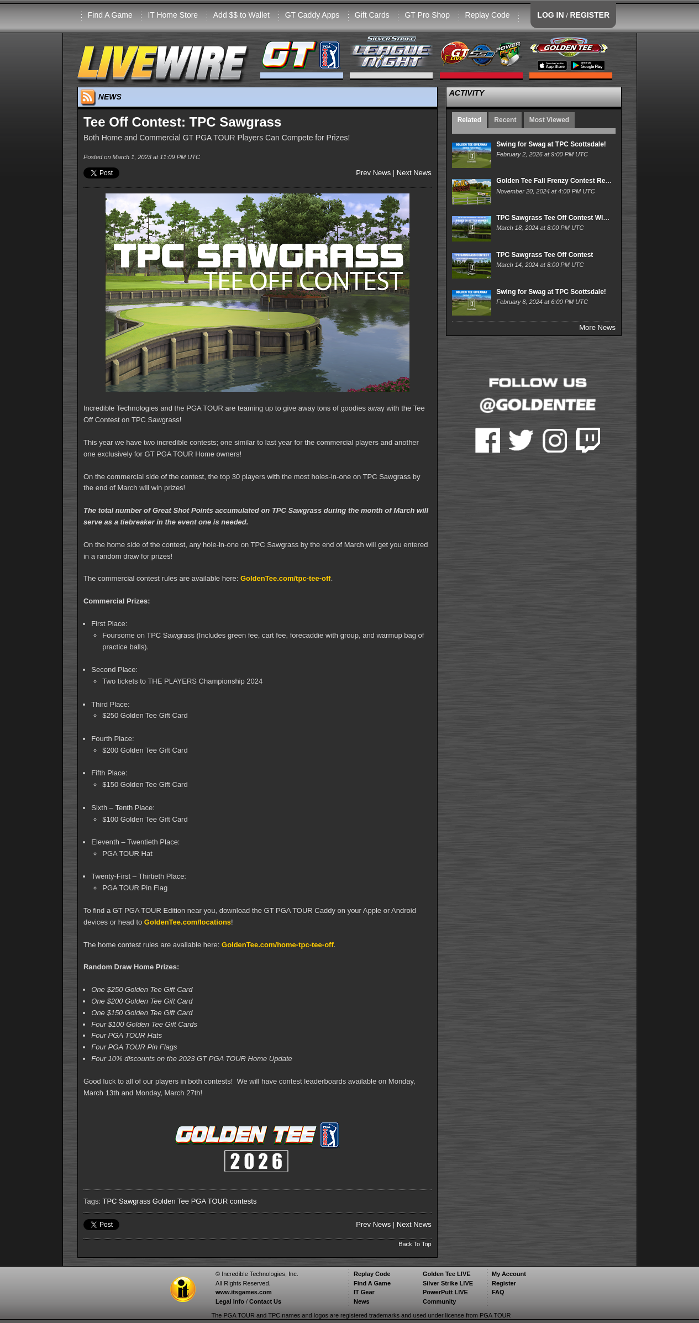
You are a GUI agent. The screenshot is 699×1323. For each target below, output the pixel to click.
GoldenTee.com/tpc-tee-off (285, 578)
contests (243, 1201)
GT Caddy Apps (312, 15)
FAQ (498, 1292)
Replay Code (487, 15)
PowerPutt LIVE (445, 1292)
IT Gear (364, 1292)
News (362, 1301)
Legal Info (230, 1301)
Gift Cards (372, 15)
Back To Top (415, 1244)
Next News (414, 173)
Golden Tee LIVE (447, 1274)
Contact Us (265, 1301)
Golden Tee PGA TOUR (190, 1201)
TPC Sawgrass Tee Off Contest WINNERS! (562, 218)
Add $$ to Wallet (241, 15)
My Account (509, 1274)
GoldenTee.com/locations (187, 922)
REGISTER (589, 15)
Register (504, 1283)
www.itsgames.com (244, 1292)
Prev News (373, 173)
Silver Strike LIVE (448, 1283)
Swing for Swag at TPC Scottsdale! (551, 144)
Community (439, 1301)
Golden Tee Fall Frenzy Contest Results (558, 181)
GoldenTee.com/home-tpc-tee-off (278, 945)
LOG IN (550, 15)
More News (597, 327)
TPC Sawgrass (126, 1201)
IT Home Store (173, 15)
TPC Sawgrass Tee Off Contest (544, 255)
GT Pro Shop (426, 15)
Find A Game (110, 15)
